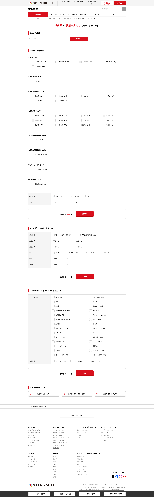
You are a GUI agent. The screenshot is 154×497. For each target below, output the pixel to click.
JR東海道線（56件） (41, 62)
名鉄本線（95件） (40, 115)
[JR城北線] (33, 66)
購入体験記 (80, 435)
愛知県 (54, 469)
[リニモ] (33, 140)
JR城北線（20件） (40, 66)
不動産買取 (80, 459)
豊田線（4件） (63, 115)
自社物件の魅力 (105, 435)
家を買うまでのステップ (59, 432)
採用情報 (30, 466)
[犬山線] (80, 120)
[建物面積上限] (84, 247)
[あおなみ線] (33, 155)
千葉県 (54, 464)
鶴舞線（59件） (63, 96)
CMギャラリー (32, 464)
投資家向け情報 (81, 456)
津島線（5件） (110, 125)
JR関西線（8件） (111, 62)
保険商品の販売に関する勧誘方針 (116, 487)
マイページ (116, 14)
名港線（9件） (39, 101)
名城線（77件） (87, 96)
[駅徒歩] (61, 259)
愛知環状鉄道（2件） (41, 184)
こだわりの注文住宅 (106, 440)
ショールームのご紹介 (107, 437)
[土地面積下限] (61, 241)
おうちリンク (80, 469)
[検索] (124, 9)
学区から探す (31, 443)
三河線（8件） (86, 125)
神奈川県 (55, 459)
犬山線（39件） (87, 120)
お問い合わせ (94, 487)
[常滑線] (80, 116)
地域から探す (41, 494)
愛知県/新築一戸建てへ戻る (38, 406)
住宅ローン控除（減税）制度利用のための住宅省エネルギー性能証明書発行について (101, 490)
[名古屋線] (33, 81)
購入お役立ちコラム (82, 432)
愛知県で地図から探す (110, 394)
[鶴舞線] (56, 96)
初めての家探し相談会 (58, 445)
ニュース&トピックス (34, 461)
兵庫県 (54, 474)
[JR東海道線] (33, 62)
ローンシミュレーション (59, 430)
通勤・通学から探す (116, 494)
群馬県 (54, 466)
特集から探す (31, 445)
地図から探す (91, 494)
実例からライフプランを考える (61, 437)
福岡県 (54, 477)
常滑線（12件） (87, 115)
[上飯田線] (56, 101)
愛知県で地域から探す (44, 394)
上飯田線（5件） (64, 101)
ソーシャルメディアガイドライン (109, 484)
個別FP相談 (56, 448)
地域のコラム (80, 437)
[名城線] (80, 96)
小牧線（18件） (111, 120)
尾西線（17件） (63, 120)
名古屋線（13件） (40, 81)
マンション (80, 464)
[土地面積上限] (84, 241)
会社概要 (30, 456)
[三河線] (80, 125)
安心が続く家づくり (58, 435)
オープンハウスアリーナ (83, 472)
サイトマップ (82, 484)
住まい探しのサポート (57, 14)
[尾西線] (56, 120)
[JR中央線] (56, 62)
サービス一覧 (31, 459)
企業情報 (31, 454)
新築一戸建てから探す (34, 430)
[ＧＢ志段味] (33, 169)
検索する (79, 39)
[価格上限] (82, 202)
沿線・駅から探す (65, 494)
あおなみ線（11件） (41, 154)
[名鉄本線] (33, 116)
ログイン (119, 3)
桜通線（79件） (111, 96)
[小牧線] (104, 120)
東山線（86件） (40, 96)
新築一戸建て (80, 461)
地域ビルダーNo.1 (106, 432)
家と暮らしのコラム (82, 430)
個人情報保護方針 (93, 484)
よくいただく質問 (84, 487)
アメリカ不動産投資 (82, 466)
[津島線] (104, 125)
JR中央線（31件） (64, 62)
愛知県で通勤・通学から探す (77, 394)
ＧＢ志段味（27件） (41, 169)
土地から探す (31, 435)
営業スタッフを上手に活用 (60, 443)
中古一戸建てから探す (34, 432)
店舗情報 (55, 454)
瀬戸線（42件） (40, 125)
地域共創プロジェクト (83, 474)
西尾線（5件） (63, 125)
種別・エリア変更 (82, 415)
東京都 (54, 456)
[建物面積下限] (61, 247)
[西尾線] (56, 125)
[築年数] (61, 265)
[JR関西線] (104, 62)
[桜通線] (104, 96)
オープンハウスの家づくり (108, 430)
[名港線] (33, 101)
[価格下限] (61, 202)
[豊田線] (56, 116)
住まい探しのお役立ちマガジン (77, 14)
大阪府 (54, 472)
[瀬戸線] (33, 125)
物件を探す (38, 14)
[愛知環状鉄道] (33, 184)
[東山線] (33, 96)
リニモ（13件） (40, 140)
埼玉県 (54, 461)
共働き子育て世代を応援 (59, 440)
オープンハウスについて (96, 14)
